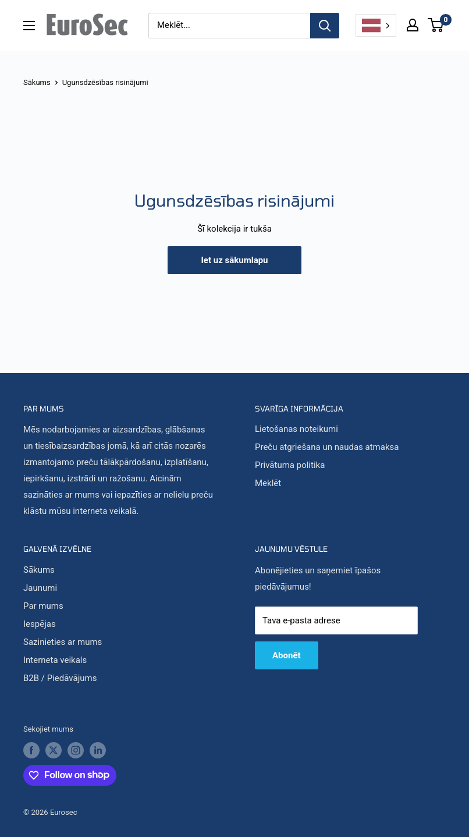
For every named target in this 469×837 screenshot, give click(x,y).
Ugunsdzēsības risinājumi (105, 70)
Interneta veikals (55, 648)
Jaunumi (40, 576)
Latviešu (371, 25)
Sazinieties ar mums (62, 630)
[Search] (324, 25)
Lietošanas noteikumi (296, 418)
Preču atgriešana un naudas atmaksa (327, 436)
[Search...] (229, 25)
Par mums (43, 594)
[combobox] (376, 25)
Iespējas (39, 612)
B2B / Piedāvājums (60, 666)
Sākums (37, 70)
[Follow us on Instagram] (75, 739)
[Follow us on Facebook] (31, 739)
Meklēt (268, 472)
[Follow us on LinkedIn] (98, 739)
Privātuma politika (290, 454)
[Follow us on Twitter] (53, 739)
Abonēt (286, 644)
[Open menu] (29, 25)
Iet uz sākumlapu (234, 248)
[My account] (412, 25)
